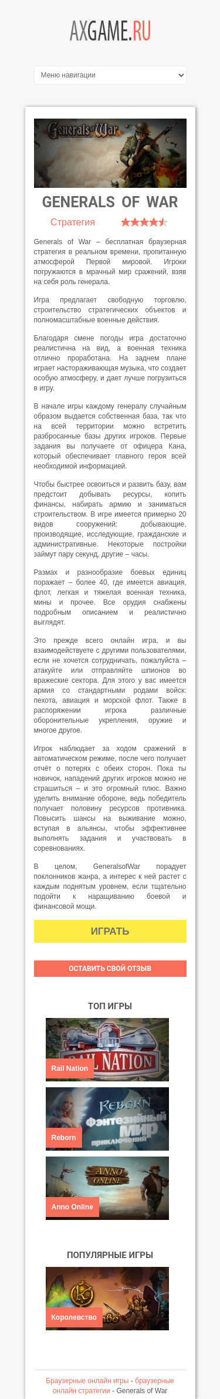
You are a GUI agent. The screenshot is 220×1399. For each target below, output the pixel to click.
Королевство (74, 1317)
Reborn (64, 1138)
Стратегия (72, 222)
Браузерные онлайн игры (87, 1381)
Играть (110, 931)
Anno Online (72, 1207)
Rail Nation (70, 1068)
